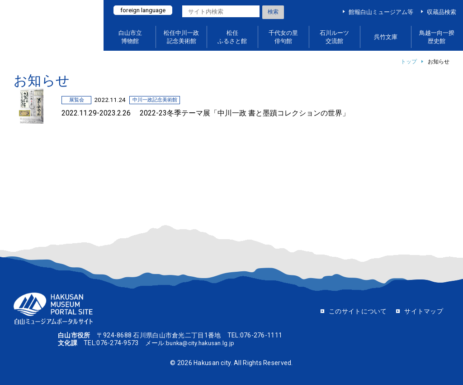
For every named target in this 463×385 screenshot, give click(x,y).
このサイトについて (358, 311)
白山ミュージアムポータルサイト (54, 25)
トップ (409, 61)
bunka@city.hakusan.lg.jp (203, 342)
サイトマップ (423, 311)
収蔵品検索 (441, 12)
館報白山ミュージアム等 (381, 12)
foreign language (145, 10)
